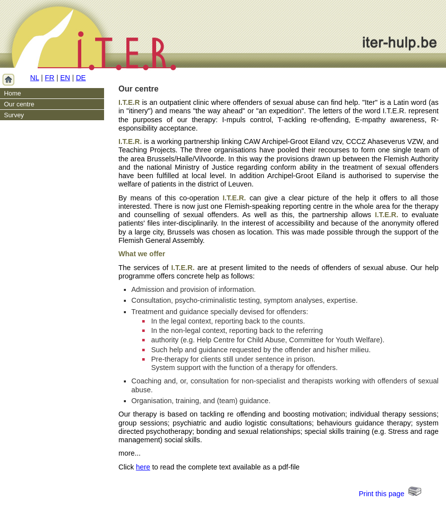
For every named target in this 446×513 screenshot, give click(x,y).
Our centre (19, 104)
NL (34, 78)
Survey (14, 115)
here (143, 467)
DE (81, 78)
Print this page (381, 494)
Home (12, 93)
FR (49, 78)
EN (65, 78)
